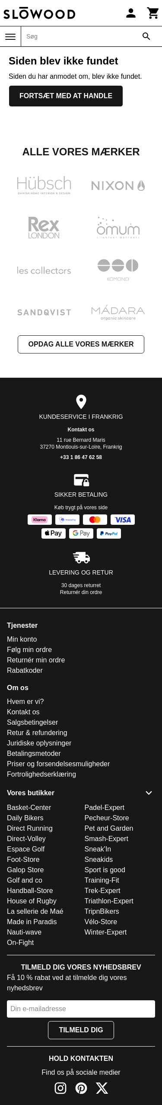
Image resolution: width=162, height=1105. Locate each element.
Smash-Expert (106, 838)
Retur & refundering (37, 732)
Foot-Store (23, 859)
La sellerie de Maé (35, 911)
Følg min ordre (29, 649)
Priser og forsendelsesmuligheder (58, 764)
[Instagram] (60, 1089)
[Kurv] (153, 13)
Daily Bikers (25, 818)
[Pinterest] (81, 1089)
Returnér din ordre (81, 592)
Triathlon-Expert (109, 901)
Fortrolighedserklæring (41, 774)
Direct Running (30, 828)
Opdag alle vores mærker (81, 344)
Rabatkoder (25, 670)
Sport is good (105, 870)
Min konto (22, 639)
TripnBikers (102, 911)
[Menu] (10, 36)
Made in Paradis (32, 921)
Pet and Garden (109, 828)
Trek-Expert (103, 890)
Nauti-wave (24, 932)
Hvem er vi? (25, 701)
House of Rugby (32, 901)
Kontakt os (80, 430)
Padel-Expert (105, 807)
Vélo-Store (101, 921)
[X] (102, 1089)
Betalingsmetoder (34, 753)
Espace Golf (25, 849)
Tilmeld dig (81, 1030)
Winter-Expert (106, 932)
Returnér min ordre (36, 660)
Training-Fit (102, 880)
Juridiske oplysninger (39, 743)
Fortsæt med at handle (65, 96)
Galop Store (25, 870)
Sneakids (99, 859)
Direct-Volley (26, 838)
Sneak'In (98, 849)
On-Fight (20, 942)
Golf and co (24, 880)
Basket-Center (29, 807)
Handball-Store (30, 890)
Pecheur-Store (107, 818)
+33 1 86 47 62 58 (81, 457)
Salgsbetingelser (32, 722)
